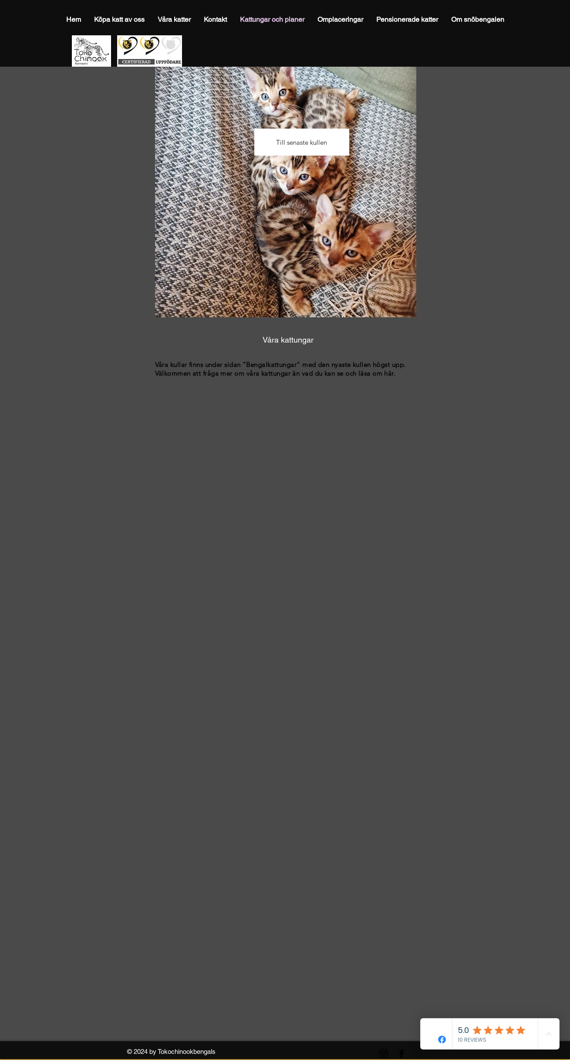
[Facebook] (401, 1053)
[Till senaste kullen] (301, 142)
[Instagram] (383, 1053)
